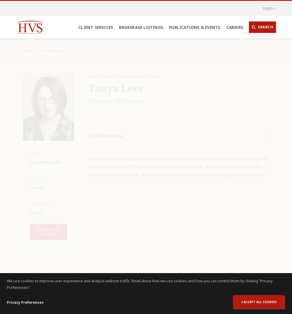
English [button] (266, 8)
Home (29, 47)
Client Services (95, 27)
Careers (234, 27)
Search (262, 27)
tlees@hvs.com (45, 158)
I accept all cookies (259, 302)
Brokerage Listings (141, 27)
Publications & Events (194, 27)
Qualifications (105, 132)
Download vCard (48, 228)
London (37, 183)
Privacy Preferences (25, 302)
